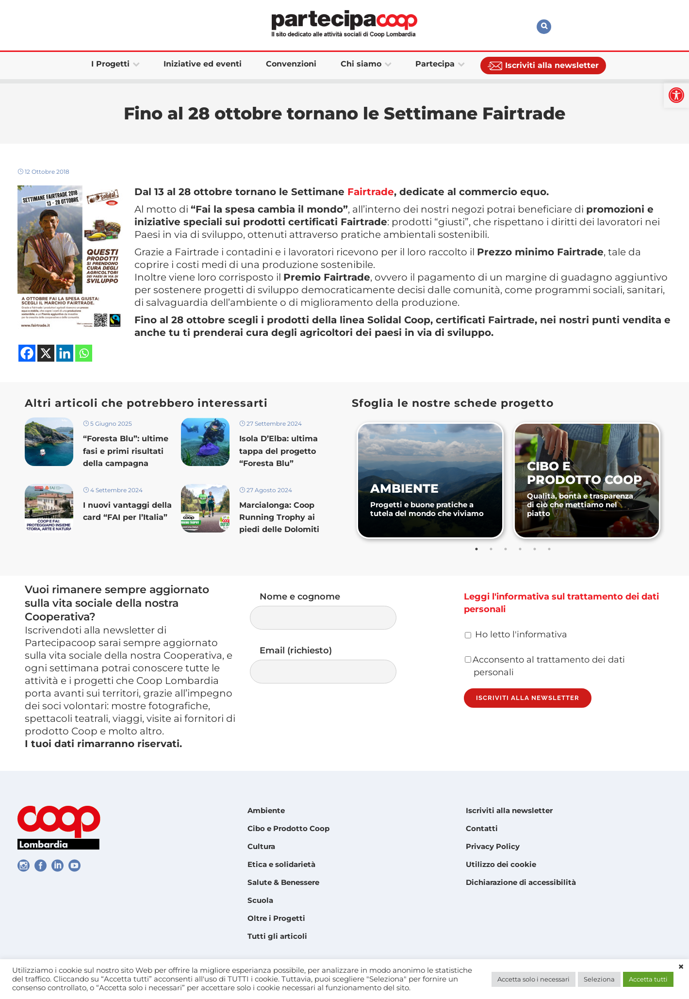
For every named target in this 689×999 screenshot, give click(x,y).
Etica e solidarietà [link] (281, 864)
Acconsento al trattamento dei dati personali (545, 666)
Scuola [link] (260, 900)
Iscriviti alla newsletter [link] (509, 810)
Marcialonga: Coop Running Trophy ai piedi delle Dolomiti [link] (279, 517)
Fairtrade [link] (370, 192)
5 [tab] (535, 549)
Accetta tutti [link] (648, 979)
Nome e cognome (333, 610)
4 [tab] (520, 549)
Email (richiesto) (333, 664)
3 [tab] (505, 549)
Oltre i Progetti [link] (276, 918)
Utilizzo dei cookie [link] (501, 864)
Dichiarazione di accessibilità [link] (521, 882)
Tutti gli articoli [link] (277, 936)
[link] (676, 95)
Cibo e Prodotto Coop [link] (288, 828)
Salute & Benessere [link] (283, 882)
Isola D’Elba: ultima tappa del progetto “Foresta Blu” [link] (278, 450)
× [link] (681, 967)
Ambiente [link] (266, 810)
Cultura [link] (261, 846)
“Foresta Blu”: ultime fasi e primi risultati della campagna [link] (125, 450)
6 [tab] (549, 549)
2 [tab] (491, 549)
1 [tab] (476, 549)
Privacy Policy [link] (493, 846)
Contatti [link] (482, 828)
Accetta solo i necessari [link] (533, 979)
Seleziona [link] (599, 979)
